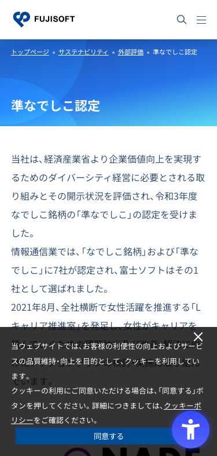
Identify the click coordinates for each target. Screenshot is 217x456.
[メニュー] (201, 19)
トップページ (30, 52)
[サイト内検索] (181, 19)
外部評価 (131, 52)
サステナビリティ (83, 52)
